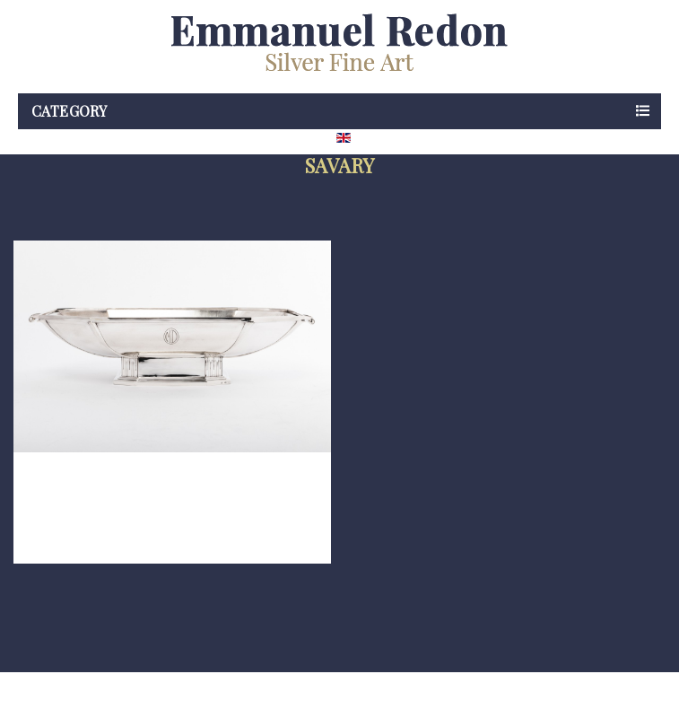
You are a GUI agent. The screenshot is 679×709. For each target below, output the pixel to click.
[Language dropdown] (375, 137)
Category (69, 110)
